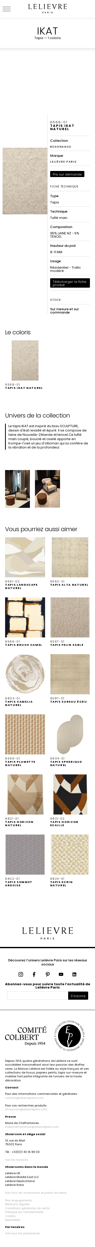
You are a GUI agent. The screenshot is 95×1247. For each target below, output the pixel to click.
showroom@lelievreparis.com (26, 1109)
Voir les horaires (16, 1160)
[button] (25, 365)
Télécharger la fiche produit (69, 283)
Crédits (10, 1216)
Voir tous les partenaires (22, 1233)
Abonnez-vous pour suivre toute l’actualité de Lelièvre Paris (47, 985)
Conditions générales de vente (27, 1208)
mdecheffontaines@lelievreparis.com (32, 1127)
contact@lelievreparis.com (24, 1098)
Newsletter (12, 1220)
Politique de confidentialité (24, 1212)
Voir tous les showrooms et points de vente (35, 1193)
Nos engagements (18, 1200)
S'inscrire (78, 996)
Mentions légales (17, 1204)
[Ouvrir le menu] (13, 9)
